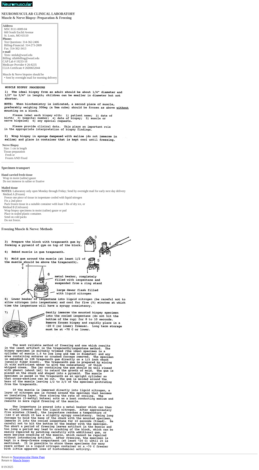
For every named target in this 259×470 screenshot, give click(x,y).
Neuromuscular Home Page (29, 457)
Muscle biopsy (21, 460)
